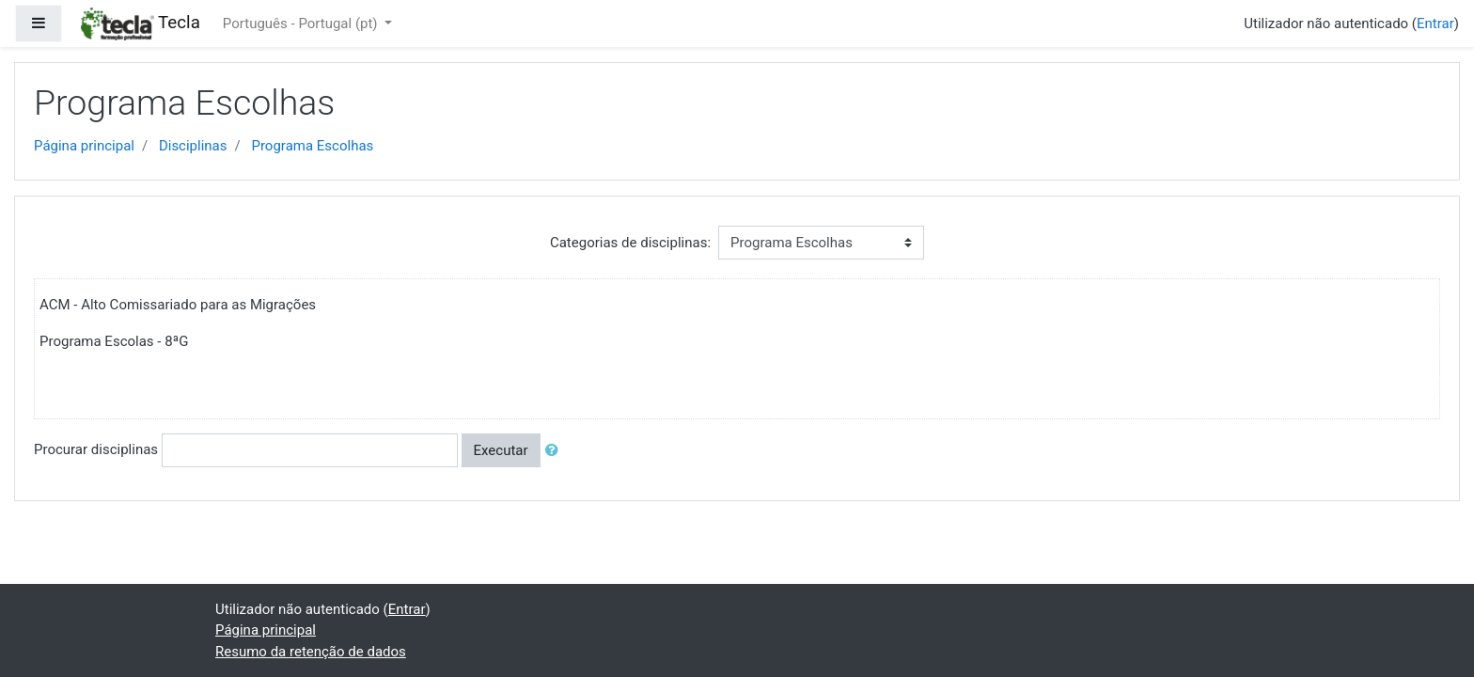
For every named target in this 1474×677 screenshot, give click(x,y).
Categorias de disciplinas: (630, 242)
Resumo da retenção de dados (310, 651)
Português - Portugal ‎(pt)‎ (302, 23)
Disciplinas (193, 145)
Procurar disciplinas (96, 449)
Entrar (1435, 23)
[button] (555, 451)
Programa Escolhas (312, 145)
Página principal (84, 145)
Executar (501, 450)
